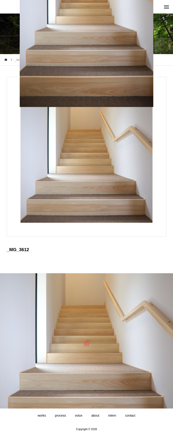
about (95, 415)
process (60, 415)
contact (130, 415)
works (42, 415)
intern (112, 415)
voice (78, 415)
